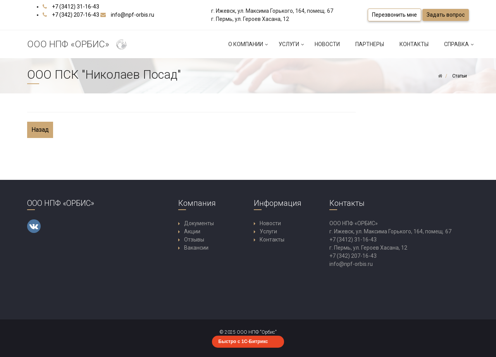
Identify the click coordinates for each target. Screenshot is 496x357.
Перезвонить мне (394, 15)
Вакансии (196, 248)
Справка (460, 47)
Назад (40, 129)
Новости (327, 44)
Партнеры (369, 44)
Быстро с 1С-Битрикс (243, 341)
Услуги (293, 47)
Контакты (414, 44)
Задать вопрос (446, 15)
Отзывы (194, 239)
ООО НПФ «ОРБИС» (78, 45)
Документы (199, 223)
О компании (249, 47)
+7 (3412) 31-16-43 (75, 6)
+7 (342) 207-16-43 (75, 15)
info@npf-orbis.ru (132, 15)
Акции (192, 231)
